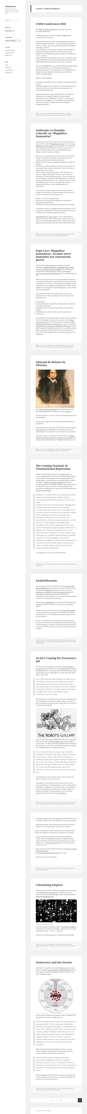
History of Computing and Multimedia (52, 450)
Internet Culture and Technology (51, 235)
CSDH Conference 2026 (51, 24)
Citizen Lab (64, 474)
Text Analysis (62, 115)
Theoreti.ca (10, 6)
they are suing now (52, 843)
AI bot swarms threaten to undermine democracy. (58, 970)
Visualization (69, 115)
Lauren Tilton (42, 429)
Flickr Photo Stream (10, 50)
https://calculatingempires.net (45, 896)
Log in (6, 65)
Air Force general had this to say (48, 853)
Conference (38, 115)
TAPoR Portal (8, 55)
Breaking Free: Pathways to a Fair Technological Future (52, 592)
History (41, 235)
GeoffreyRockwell (50, 113)
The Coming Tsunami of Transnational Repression (53, 467)
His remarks (49, 146)
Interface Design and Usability (53, 641)
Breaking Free (49, 590)
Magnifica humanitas (57, 144)
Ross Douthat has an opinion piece (46, 217)
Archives (60, 802)
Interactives (57, 804)
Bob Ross (63, 793)
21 (61, 1099)
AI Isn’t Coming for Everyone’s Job (56, 659)
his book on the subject (68, 610)
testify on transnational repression (54, 482)
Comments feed (8, 70)
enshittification (50, 602)
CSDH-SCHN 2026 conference (47, 29)
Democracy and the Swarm (54, 962)
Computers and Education (42, 945)
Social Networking (56, 1090)
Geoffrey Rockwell (9, 53)
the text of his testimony (43, 490)
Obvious (68, 411)
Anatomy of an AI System (47, 892)
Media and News (64, 235)
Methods (50, 115)
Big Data (69, 113)
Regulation (70, 347)
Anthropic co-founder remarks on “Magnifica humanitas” (51, 133)
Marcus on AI (64, 968)
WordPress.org (8, 72)
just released (50, 265)
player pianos (66, 669)
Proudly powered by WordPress (43, 1110)
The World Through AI (69, 927)
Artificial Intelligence (61, 113)
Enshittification (46, 580)
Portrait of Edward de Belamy (47, 409)
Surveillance (56, 115)
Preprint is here (45, 974)
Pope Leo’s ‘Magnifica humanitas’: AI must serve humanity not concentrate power (53, 255)
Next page (80, 1100)
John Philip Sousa (57, 741)
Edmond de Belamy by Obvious (50, 363)
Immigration (45, 115)
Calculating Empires (49, 885)
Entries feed (8, 67)
